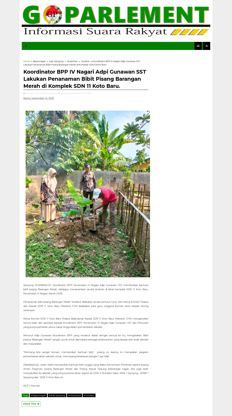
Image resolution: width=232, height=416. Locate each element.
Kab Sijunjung (56, 61)
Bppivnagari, (49, 93)
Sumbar (85, 61)
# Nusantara (74, 395)
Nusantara (72, 61)
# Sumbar (89, 395)
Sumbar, (87, 93)
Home (26, 61)
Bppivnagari (39, 61)
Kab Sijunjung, (64, 93)
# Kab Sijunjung (57, 395)
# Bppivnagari (38, 395)
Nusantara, (77, 93)
